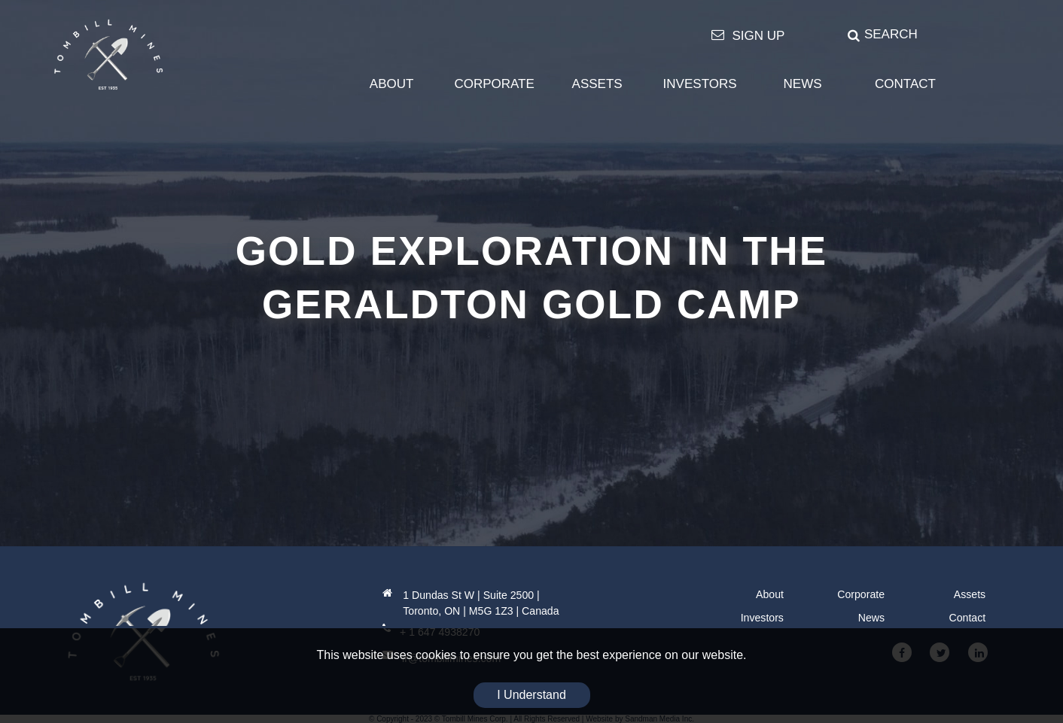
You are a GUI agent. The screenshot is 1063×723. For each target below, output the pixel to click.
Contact (967, 618)
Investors (762, 618)
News (871, 618)
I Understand (531, 694)
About (770, 594)
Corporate (861, 594)
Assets (969, 594)
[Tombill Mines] (108, 54)
